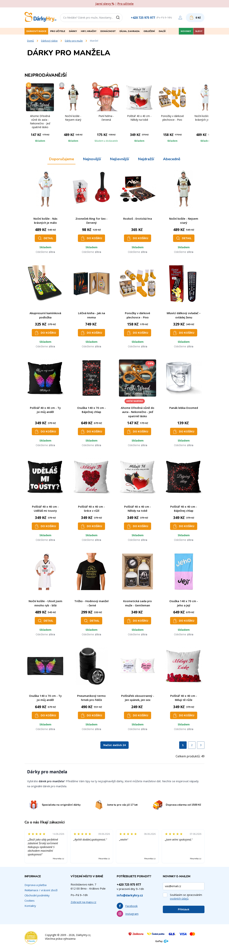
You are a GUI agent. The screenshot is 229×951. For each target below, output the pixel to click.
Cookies (30, 900)
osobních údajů (179, 898)
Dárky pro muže (74, 40)
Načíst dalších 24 (114, 745)
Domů (30, 40)
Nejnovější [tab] (92, 159)
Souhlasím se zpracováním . (186, 896)
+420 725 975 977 (143, 18)
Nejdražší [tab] (146, 159)
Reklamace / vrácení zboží (41, 890)
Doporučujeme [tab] (61, 159)
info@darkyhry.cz (130, 895)
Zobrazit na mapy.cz (83, 902)
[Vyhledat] (119, 17)
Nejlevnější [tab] (119, 159)
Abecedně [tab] (171, 159)
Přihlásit (183, 909)
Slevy (198, 31)
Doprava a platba (35, 885)
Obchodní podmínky (37, 895)
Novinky (186, 31)
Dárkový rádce (49, 40)
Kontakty (30, 906)
